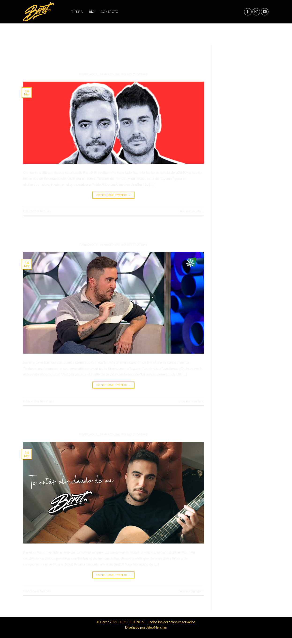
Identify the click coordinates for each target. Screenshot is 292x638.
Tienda (77, 12)
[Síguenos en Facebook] (248, 12)
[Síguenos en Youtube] (265, 12)
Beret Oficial (137, 74)
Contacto (109, 12)
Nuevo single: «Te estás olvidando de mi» (113, 420)
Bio (92, 12)
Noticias (113, 46)
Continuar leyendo (113, 195)
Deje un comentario (191, 211)
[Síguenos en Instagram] (256, 12)
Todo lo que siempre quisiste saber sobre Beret (113, 230)
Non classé (113, 224)
